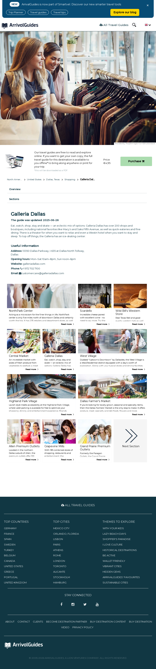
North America (15, 179)
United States (34, 179)
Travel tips (59, 12)
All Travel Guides (114, 25)
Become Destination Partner (66, 621)
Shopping (69, 179)
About (9, 621)
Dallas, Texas (53, 179)
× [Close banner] (147, 5)
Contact (23, 621)
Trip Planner (16, 12)
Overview (15, 189)
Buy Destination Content (108, 621)
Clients (38, 621)
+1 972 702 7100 (30, 268)
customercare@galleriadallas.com (41, 273)
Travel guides (38, 12)
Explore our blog (124, 12)
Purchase (136, 161)
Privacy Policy (82, 627)
